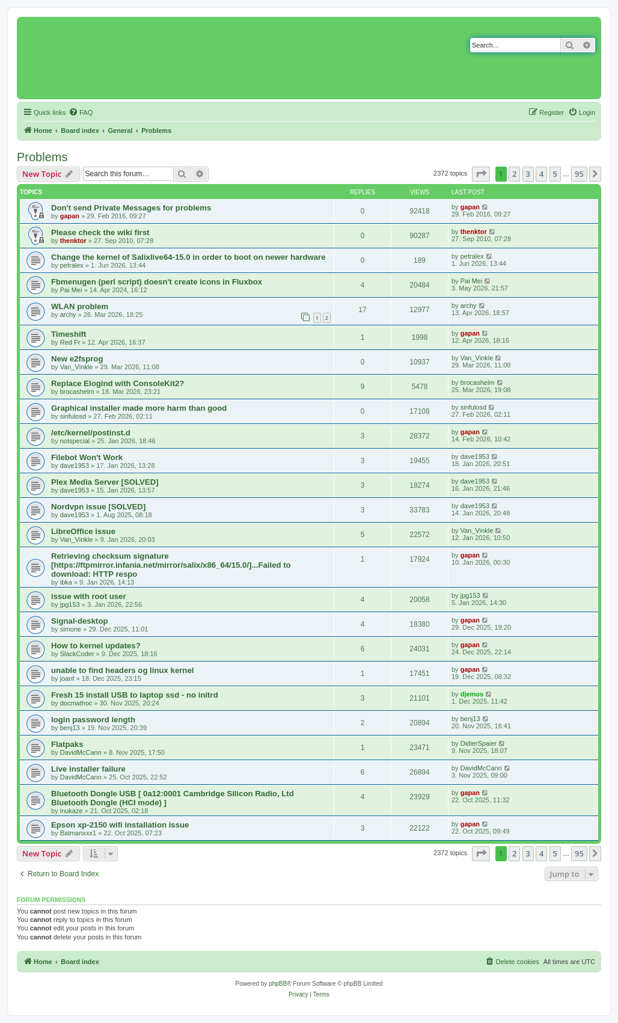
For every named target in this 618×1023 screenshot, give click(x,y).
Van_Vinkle (76, 366)
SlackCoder (77, 653)
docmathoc (76, 703)
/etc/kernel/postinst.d (90, 432)
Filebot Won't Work (87, 457)
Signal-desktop (79, 620)
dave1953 (74, 465)
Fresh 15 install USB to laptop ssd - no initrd (134, 694)
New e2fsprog (77, 358)
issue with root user (88, 596)
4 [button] (541, 173)
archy (68, 314)
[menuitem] (81, 112)
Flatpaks (67, 744)
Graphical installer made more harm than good (139, 408)
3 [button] (528, 173)
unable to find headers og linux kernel (122, 670)
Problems (42, 157)
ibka (66, 582)
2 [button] (514, 173)
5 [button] (555, 173)
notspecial (75, 440)
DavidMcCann (81, 752)
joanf (67, 678)
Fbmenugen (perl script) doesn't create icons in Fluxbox (156, 281)
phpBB (278, 983)
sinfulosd (73, 416)
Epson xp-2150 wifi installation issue (120, 824)
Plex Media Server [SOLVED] (105, 482)
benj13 (70, 727)
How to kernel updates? (96, 645)
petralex (72, 265)
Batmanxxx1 (78, 833)
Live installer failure (88, 768)
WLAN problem (79, 306)
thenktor (73, 240)
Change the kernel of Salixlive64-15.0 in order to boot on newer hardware (188, 257)
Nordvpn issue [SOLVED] (98, 506)
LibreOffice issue (83, 531)
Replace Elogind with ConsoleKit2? (117, 383)
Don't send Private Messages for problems (131, 207)
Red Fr (70, 342)
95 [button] (579, 173)
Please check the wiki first (100, 232)
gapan (69, 216)
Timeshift (68, 334)
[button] (481, 174)
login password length (93, 719)
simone (70, 629)
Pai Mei (71, 289)
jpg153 (70, 604)
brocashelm (77, 391)
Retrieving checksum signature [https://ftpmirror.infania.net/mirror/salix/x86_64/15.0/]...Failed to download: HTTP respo (171, 565)
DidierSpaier (478, 743)
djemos (472, 694)
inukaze (71, 810)
